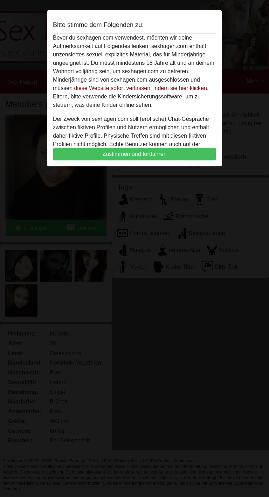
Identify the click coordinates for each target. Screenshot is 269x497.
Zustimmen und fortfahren (134, 154)
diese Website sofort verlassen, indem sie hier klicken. (141, 88)
